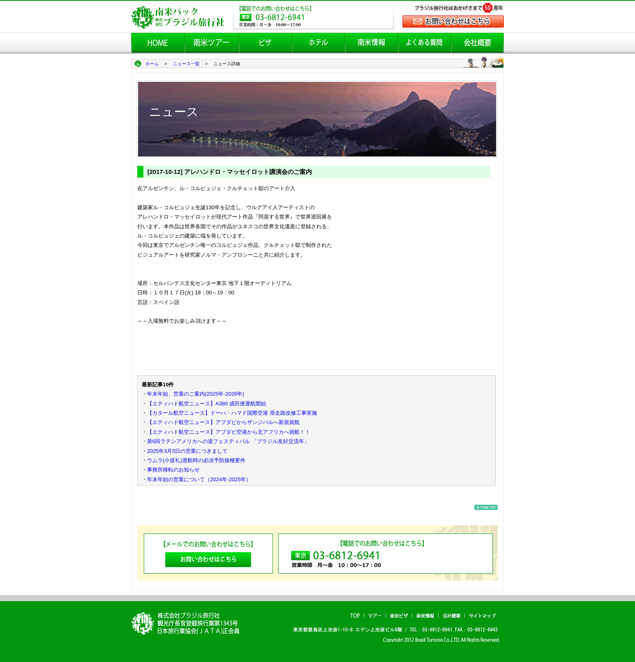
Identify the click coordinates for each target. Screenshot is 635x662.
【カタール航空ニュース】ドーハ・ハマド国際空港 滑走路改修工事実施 (232, 413)
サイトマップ (482, 615)
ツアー (375, 615)
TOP (355, 615)
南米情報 (425, 615)
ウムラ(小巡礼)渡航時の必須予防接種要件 (196, 460)
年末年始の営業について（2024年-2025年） (199, 479)
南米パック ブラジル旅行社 (188, 623)
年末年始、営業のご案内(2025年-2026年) (195, 394)
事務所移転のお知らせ (173, 470)
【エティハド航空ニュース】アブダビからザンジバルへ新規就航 (223, 422)
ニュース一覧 (186, 63)
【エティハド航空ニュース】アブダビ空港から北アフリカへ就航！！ (228, 432)
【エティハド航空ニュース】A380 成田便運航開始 (206, 404)
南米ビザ (399, 615)
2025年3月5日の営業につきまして (187, 451)
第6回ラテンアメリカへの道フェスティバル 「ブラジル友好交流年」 (228, 441)
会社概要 (451, 615)
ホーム (152, 63)
